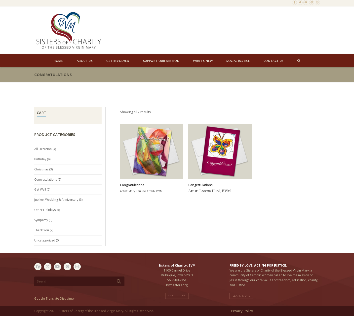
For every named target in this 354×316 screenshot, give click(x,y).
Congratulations (45, 179)
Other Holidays (45, 210)
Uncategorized (44, 240)
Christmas (41, 169)
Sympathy (41, 220)
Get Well (40, 189)
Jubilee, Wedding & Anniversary (56, 200)
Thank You (41, 230)
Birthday (40, 159)
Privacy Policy (242, 311)
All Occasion (43, 149)
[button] (299, 60)
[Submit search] (119, 281)
